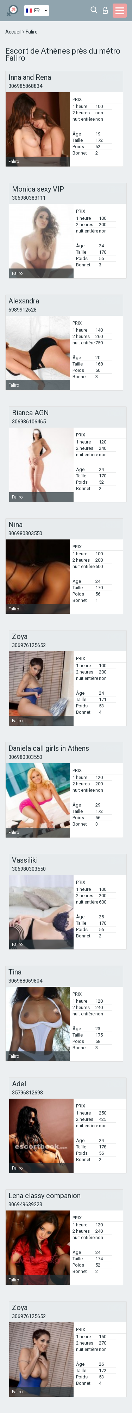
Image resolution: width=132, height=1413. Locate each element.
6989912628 (22, 310)
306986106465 (29, 421)
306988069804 (25, 981)
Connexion (105, 10)
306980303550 (25, 533)
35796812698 (27, 1092)
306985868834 (25, 86)
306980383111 (29, 198)
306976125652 (29, 645)
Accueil (14, 32)
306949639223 (25, 1204)
